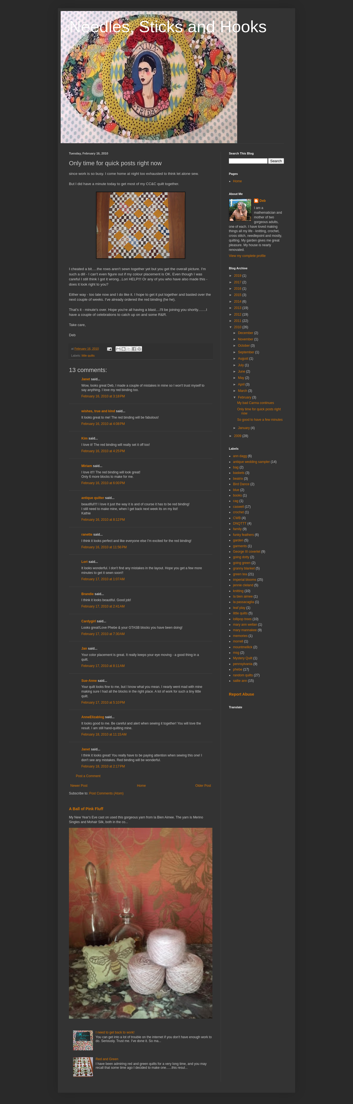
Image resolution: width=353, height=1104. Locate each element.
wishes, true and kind (98, 411)
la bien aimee (243, 596)
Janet (85, 379)
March (243, 391)
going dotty (241, 557)
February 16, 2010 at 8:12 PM (103, 520)
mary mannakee (245, 630)
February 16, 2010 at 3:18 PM (103, 396)
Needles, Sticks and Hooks (168, 26)
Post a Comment (88, 776)
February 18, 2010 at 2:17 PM (103, 766)
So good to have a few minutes (260, 420)
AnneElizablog (92, 717)
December (246, 333)
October (244, 346)
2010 (238, 327)
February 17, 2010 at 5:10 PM (103, 702)
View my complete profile (247, 256)
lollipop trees (242, 619)
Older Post (203, 786)
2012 (238, 314)
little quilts (88, 355)
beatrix (238, 479)
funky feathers (243, 535)
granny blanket (244, 568)
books (237, 495)
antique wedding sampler (251, 462)
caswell (238, 507)
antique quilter (92, 498)
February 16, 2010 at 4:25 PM (103, 451)
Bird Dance (241, 484)
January (244, 428)
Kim (84, 438)
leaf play (239, 608)
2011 (238, 321)
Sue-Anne (89, 681)
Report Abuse (241, 694)
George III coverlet (246, 552)
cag (235, 501)
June (242, 371)
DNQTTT (240, 523)
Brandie (87, 594)
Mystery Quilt (242, 658)
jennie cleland (243, 585)
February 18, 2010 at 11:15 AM (104, 734)
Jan (84, 648)
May (241, 378)
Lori (84, 562)
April (241, 384)
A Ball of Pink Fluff (86, 809)
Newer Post (78, 786)
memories (240, 636)
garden (238, 540)
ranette (86, 534)
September (246, 352)
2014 (238, 301)
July (241, 365)
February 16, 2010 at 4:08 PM (103, 424)
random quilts (243, 675)
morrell (238, 641)
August (243, 358)
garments (240, 546)
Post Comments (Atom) (106, 793)
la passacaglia (243, 602)
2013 (238, 308)
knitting (238, 591)
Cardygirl (88, 621)
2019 (238, 276)
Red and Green (107, 1059)
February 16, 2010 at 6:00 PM (103, 483)
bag (236, 467)
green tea (240, 574)
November (246, 339)
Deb (263, 201)
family (237, 529)
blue (236, 490)
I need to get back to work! (115, 1032)
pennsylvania (242, 664)
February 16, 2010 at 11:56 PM (104, 547)
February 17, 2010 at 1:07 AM (103, 579)
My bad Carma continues (255, 403)
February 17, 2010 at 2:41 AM (103, 606)
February (245, 397)
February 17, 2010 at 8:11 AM (103, 666)
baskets (238, 473)
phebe (237, 669)
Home (141, 786)
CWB (237, 518)
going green (241, 563)
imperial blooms (244, 580)
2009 (238, 436)
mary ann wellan (245, 624)
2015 (238, 295)
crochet (238, 512)
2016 (238, 289)
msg (236, 653)
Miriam (86, 466)
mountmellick (242, 647)
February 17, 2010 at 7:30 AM (103, 634)
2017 (238, 282)
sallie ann (240, 681)
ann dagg (240, 456)
